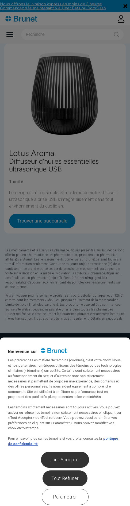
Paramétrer (65, 497)
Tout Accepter (65, 459)
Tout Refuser (65, 478)
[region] (65, 422)
